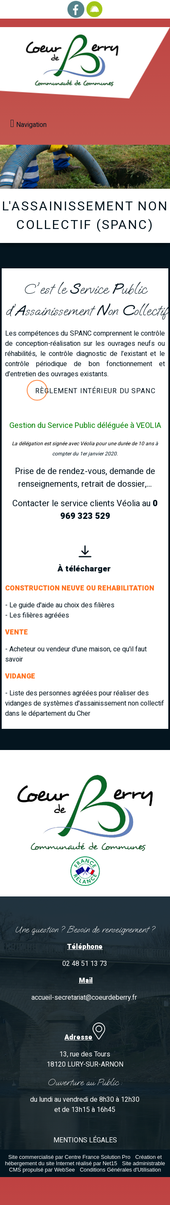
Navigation (31, 125)
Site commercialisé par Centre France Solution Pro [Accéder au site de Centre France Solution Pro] (69, 1157)
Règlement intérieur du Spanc (95, 391)
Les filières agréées (39, 615)
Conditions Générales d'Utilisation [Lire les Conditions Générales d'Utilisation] (120, 1169)
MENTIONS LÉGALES (85, 1140)
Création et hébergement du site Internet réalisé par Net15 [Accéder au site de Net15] (83, 1160)
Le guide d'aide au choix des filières (61, 605)
